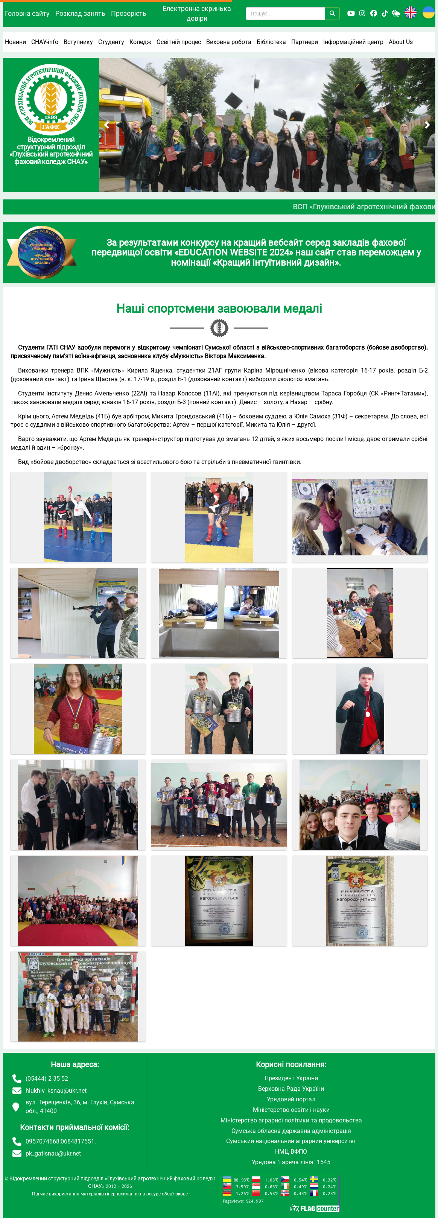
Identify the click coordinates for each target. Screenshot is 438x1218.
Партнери (304, 42)
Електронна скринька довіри (197, 13)
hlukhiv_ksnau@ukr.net (56, 1090)
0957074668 (42, 1141)
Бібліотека (271, 42)
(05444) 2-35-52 (47, 1078)
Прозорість (128, 13)
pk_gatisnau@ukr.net (53, 1153)
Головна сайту (27, 13)
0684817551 (77, 1141)
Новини (15, 42)
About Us (401, 42)
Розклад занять (80, 13)
